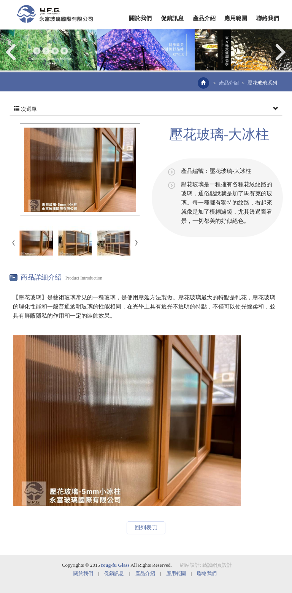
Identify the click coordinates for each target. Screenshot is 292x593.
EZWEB (55, 14)
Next (280, 52)
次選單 (146, 109)
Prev (11, 52)
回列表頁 (146, 527)
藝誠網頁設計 (217, 565)
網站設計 (190, 565)
